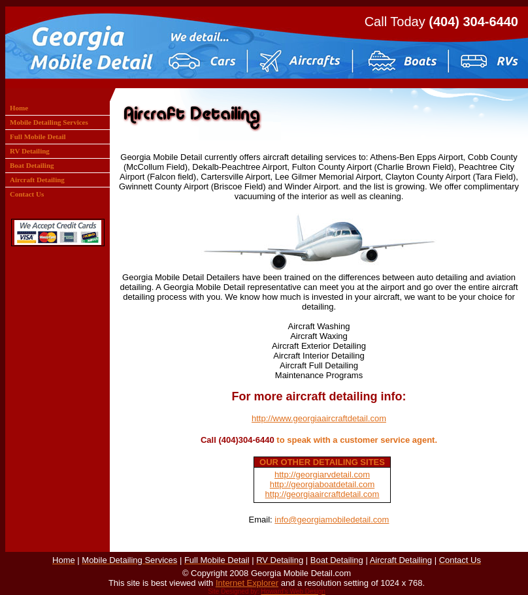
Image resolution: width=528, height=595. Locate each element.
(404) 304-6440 (473, 21)
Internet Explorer (247, 583)
